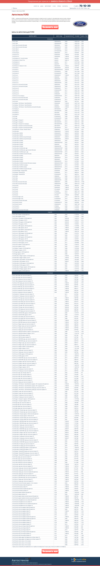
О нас (54, 5)
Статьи (59, 5)
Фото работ (48, 5)
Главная (14, 11)
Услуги (36, 5)
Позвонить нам (50, 27)
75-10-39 (80, 7)
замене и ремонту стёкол (61, 1)
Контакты (65, 5)
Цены (41, 5)
